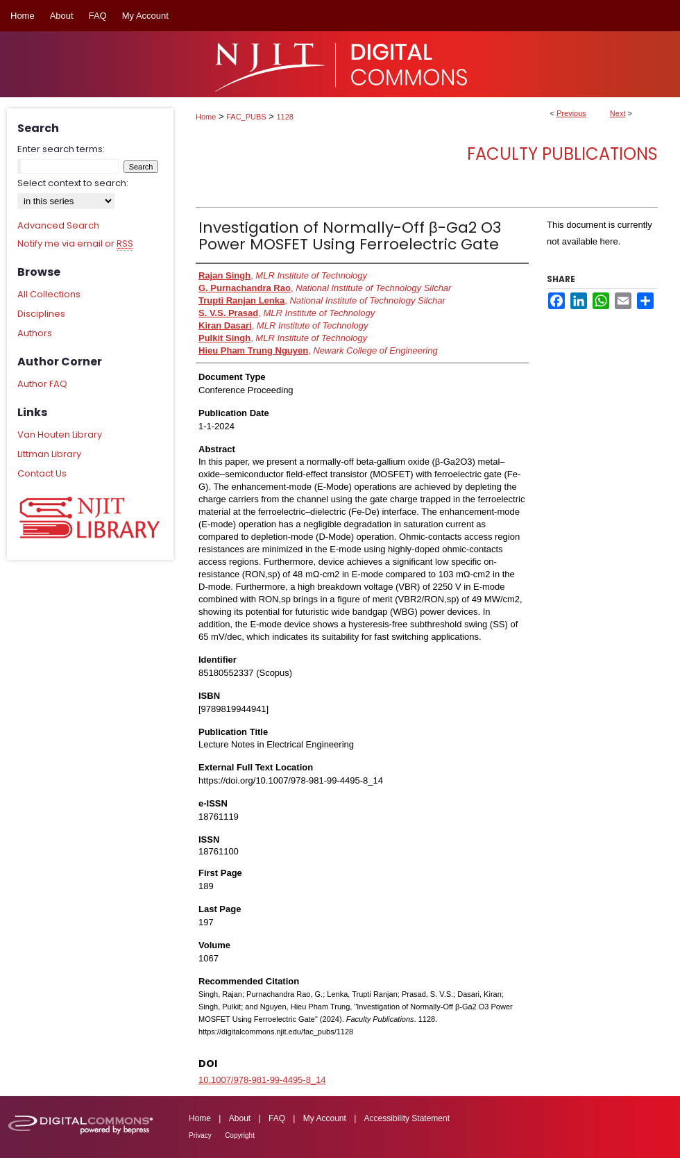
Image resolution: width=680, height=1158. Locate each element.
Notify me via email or (75, 244)
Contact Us (42, 473)
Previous (571, 113)
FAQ (277, 1118)
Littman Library (49, 454)
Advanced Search (58, 225)
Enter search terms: (61, 149)
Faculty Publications (562, 153)
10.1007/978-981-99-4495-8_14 (262, 1080)
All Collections (48, 294)
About (239, 1118)
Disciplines (41, 313)
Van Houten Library (59, 434)
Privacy (200, 1135)
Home (206, 117)
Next (618, 113)
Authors (34, 333)
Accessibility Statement (407, 1118)
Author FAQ (42, 383)
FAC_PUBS (246, 117)
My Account (324, 1118)
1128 (285, 117)
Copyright (240, 1135)
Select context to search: (72, 183)
